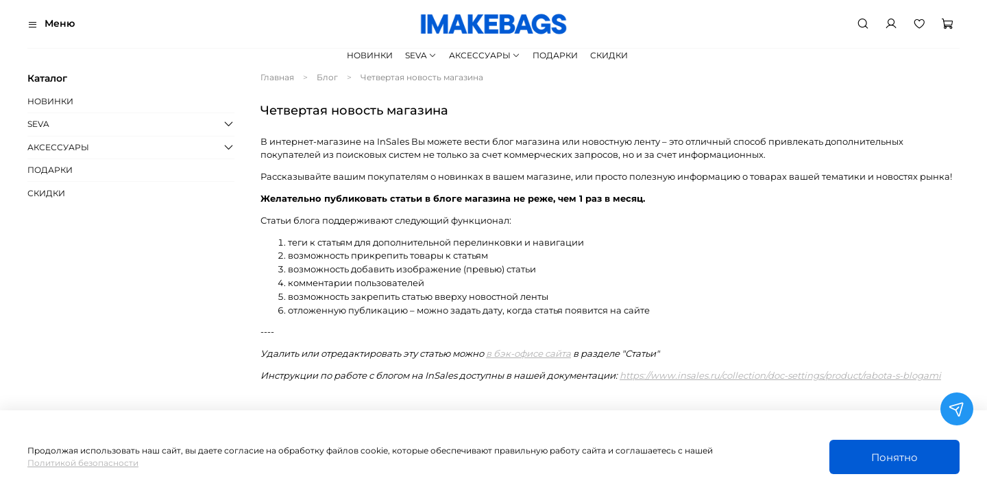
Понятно (894, 457)
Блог (327, 77)
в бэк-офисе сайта (528, 353)
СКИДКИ (609, 55)
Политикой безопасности (82, 463)
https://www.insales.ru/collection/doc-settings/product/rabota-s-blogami (780, 375)
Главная (277, 77)
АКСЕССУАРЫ (484, 55)
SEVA (421, 55)
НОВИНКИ (370, 55)
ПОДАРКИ (555, 55)
